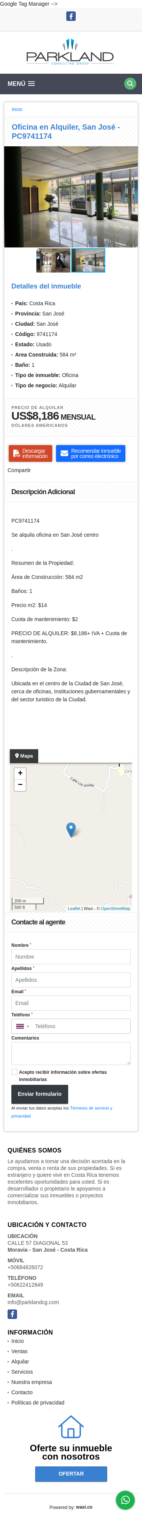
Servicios (22, 1372)
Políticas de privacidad (37, 1403)
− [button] (20, 785)
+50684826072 (25, 1267)
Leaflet (74, 908)
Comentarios (25, 1038)
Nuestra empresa (31, 1382)
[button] (131, 153)
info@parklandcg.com (33, 1302)
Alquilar (20, 1361)
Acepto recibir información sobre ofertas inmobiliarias (63, 1076)
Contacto (22, 1392)
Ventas (19, 1351)
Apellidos (22, 968)
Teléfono (22, 1015)
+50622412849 (25, 1285)
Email (18, 992)
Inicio (17, 109)
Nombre (21, 945)
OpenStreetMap (115, 908)
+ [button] (20, 774)
